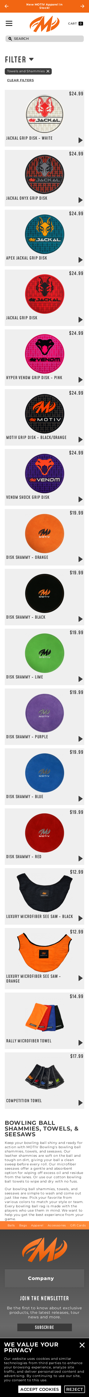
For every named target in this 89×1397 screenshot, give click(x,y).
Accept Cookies (39, 1389)
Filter (15, 60)
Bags (23, 1225)
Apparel (37, 1225)
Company (41, 1278)
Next (82, 6)
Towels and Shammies (26, 71)
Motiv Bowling (45, 24)
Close (82, 1345)
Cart (75, 23)
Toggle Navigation (9, 23)
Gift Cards (78, 1225)
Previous (6, 6)
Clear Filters (20, 80)
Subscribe (44, 1328)
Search (10, 39)
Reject (74, 1389)
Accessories (57, 1225)
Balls (11, 1225)
